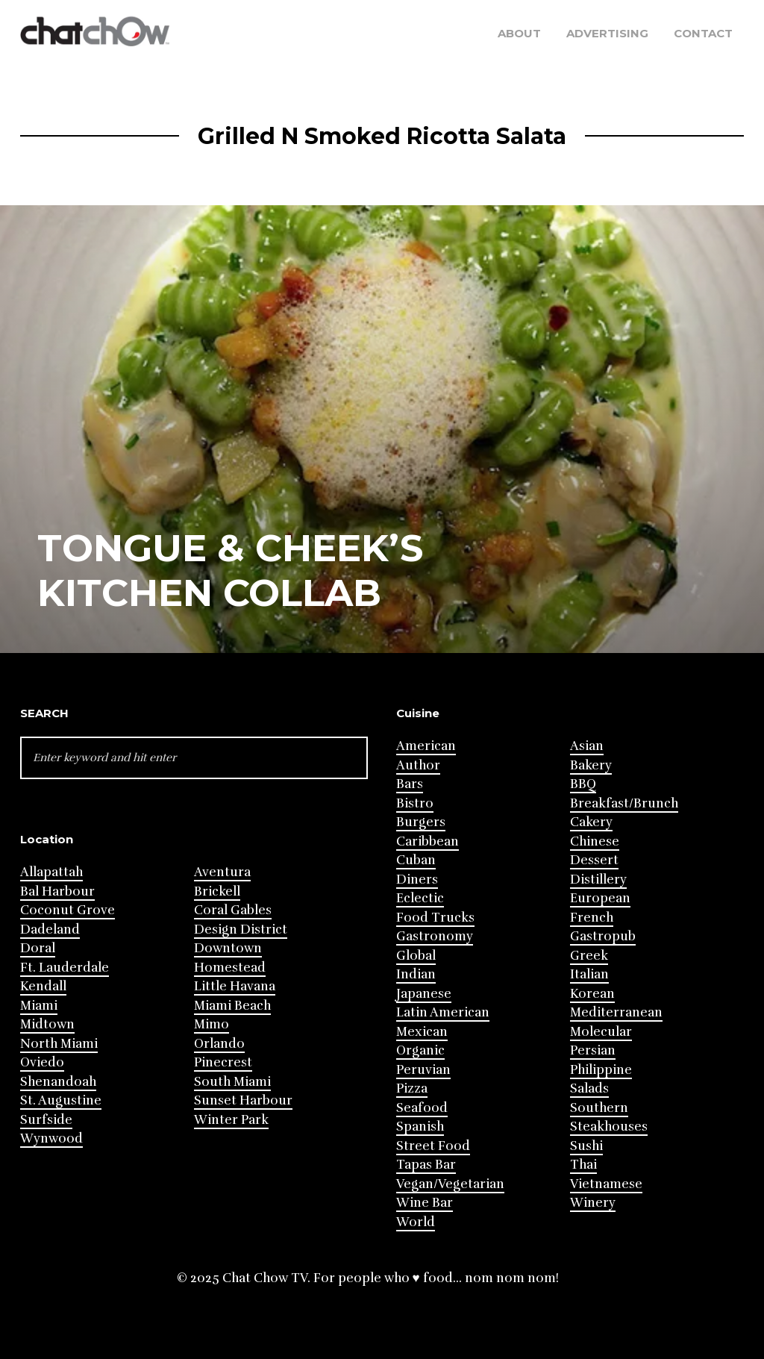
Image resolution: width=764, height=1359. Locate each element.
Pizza (412, 1088)
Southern (599, 1108)
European (600, 898)
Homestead (230, 967)
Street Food (433, 1146)
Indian (416, 974)
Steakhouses (609, 1126)
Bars (409, 784)
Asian (587, 746)
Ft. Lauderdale (64, 967)
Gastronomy (434, 936)
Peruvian (423, 1070)
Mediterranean (616, 1012)
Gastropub (603, 936)
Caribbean (427, 841)
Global (416, 955)
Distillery (598, 879)
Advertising (607, 33)
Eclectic (420, 898)
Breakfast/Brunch (624, 803)
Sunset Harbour (243, 1100)
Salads (589, 1088)
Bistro (414, 803)
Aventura (222, 872)
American (426, 746)
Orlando (219, 1044)
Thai (583, 1164)
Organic (420, 1050)
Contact (703, 33)
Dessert (594, 860)
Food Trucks (435, 917)
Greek (589, 955)
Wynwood (51, 1138)
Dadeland (50, 929)
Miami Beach (232, 1005)
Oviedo (42, 1062)
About (519, 33)
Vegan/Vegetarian (450, 1184)
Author (418, 765)
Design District (240, 929)
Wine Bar (424, 1202)
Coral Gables (233, 910)
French (591, 917)
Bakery (591, 765)
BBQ (583, 784)
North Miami (59, 1044)
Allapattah (51, 872)
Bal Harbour (57, 891)
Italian (589, 974)
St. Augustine (60, 1100)
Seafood (422, 1108)
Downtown (228, 948)
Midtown (47, 1024)
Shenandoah (58, 1082)
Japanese (423, 994)
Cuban (416, 860)
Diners (417, 879)
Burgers (420, 822)
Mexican (422, 1032)
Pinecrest (223, 1062)
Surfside (46, 1120)
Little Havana (234, 986)
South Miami (232, 1082)
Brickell (217, 891)
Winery (593, 1202)
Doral (37, 948)
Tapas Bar (426, 1164)
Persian (593, 1050)
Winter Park (231, 1120)
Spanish (420, 1126)
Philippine (601, 1070)
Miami (38, 1005)
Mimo (211, 1024)
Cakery (591, 822)
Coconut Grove (67, 910)
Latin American (442, 1012)
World (415, 1222)
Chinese (594, 841)
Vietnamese (606, 1184)
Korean (592, 994)
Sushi (586, 1146)
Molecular (601, 1032)
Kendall (43, 986)
